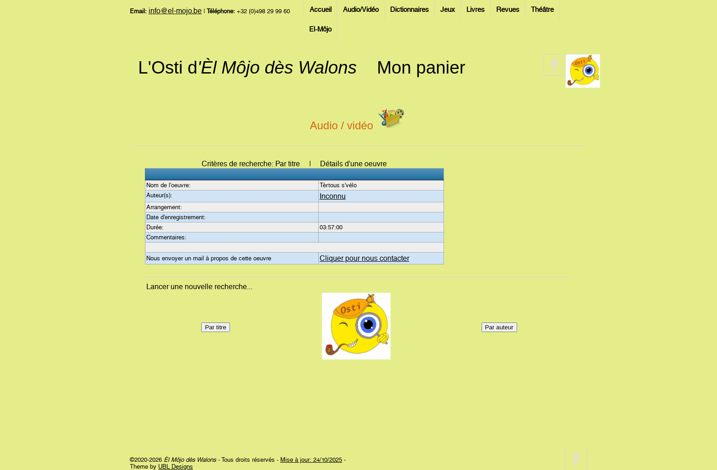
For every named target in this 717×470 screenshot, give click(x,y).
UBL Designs (175, 466)
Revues (507, 9)
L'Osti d (247, 67)
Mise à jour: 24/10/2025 (311, 459)
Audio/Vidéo (361, 9)
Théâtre (542, 9)
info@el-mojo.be (175, 10)
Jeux (447, 9)
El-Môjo (320, 29)
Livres (475, 9)
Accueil (321, 9)
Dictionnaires (409, 9)
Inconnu (333, 196)
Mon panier (421, 67)
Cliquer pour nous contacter (364, 258)
